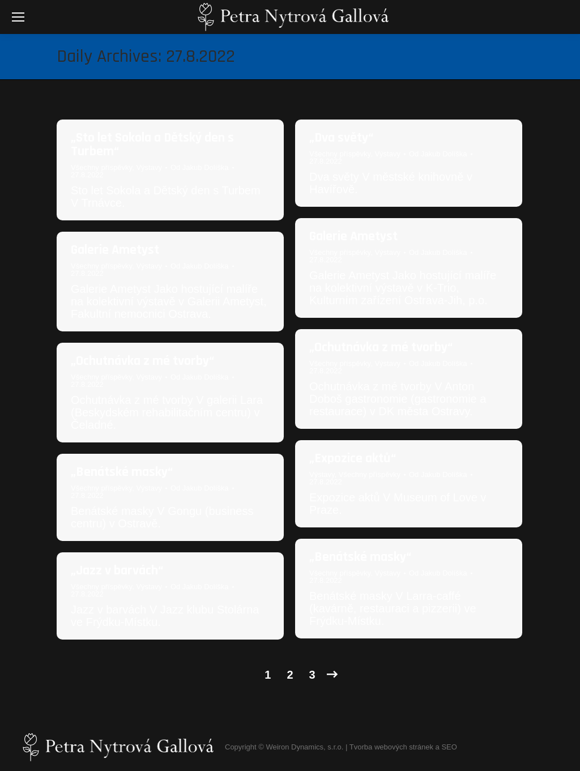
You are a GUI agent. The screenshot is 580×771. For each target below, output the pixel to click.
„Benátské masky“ (122, 471)
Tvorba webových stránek (391, 747)
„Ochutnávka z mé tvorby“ (381, 347)
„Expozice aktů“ (352, 458)
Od (199, 167)
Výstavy (149, 167)
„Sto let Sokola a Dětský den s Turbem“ (152, 144)
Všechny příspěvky (101, 167)
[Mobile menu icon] (18, 17)
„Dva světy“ (341, 137)
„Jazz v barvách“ (117, 570)
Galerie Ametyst (353, 236)
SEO (449, 747)
